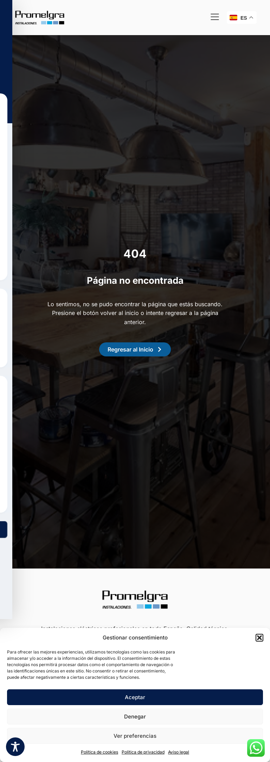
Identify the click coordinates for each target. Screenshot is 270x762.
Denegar (135, 716)
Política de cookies (99, 752)
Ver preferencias (135, 736)
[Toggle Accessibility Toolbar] (15, 747)
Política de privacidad (143, 752)
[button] (259, 637)
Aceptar (135, 697)
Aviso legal (178, 752)
